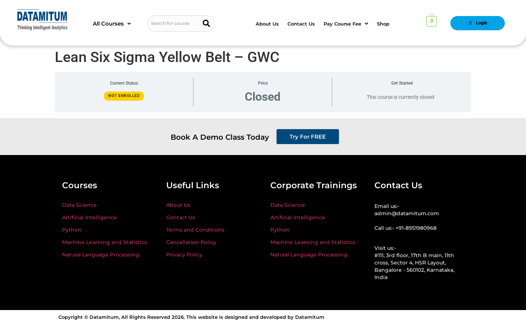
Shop (383, 24)
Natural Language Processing (100, 254)
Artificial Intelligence (89, 217)
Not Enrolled (124, 95)
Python (71, 230)
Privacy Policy (184, 254)
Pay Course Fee (346, 24)
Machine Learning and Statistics (104, 242)
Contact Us (301, 24)
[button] (111, 23)
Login (477, 23)
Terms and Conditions (195, 230)
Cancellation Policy (191, 242)
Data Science (79, 205)
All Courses (112, 23)
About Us (267, 24)
